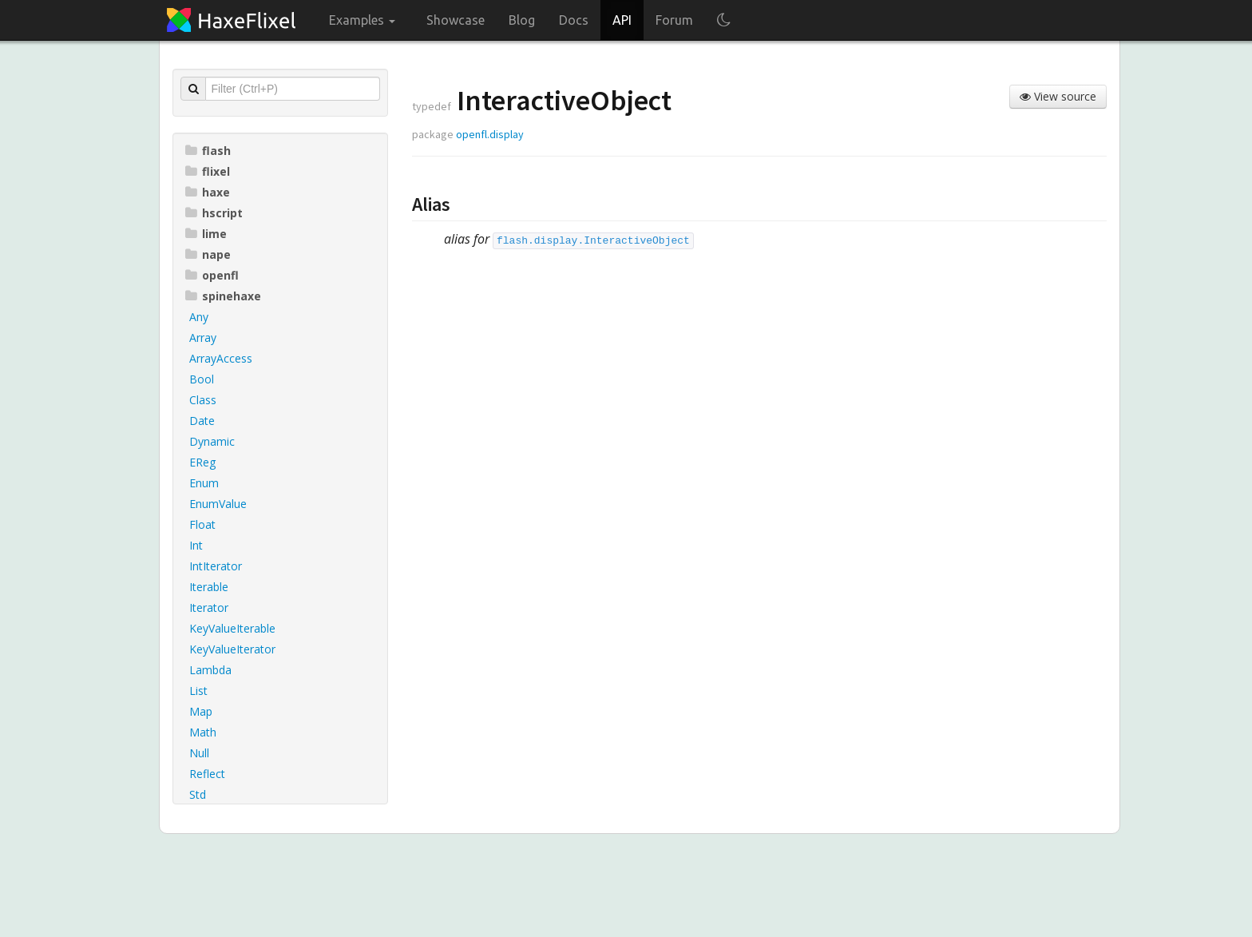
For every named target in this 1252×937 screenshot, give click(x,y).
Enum (204, 482)
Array (202, 337)
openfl (212, 275)
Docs (573, 20)
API (622, 20)
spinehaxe (223, 296)
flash (208, 150)
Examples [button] (362, 20)
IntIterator (215, 566)
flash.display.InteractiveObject (593, 241)
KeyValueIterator (232, 649)
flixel (207, 171)
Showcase (455, 20)
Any (198, 316)
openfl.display (490, 134)
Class (202, 399)
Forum (674, 20)
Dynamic (212, 441)
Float (202, 524)
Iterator (208, 607)
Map (200, 711)
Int (196, 545)
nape (208, 254)
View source (1058, 96)
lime (206, 233)
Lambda (210, 669)
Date (202, 420)
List (198, 690)
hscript (214, 212)
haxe (207, 192)
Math (202, 732)
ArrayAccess (220, 358)
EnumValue (218, 503)
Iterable (208, 586)
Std (197, 794)
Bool (201, 379)
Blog (522, 20)
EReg (202, 462)
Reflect (207, 773)
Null (199, 752)
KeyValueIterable (232, 628)
